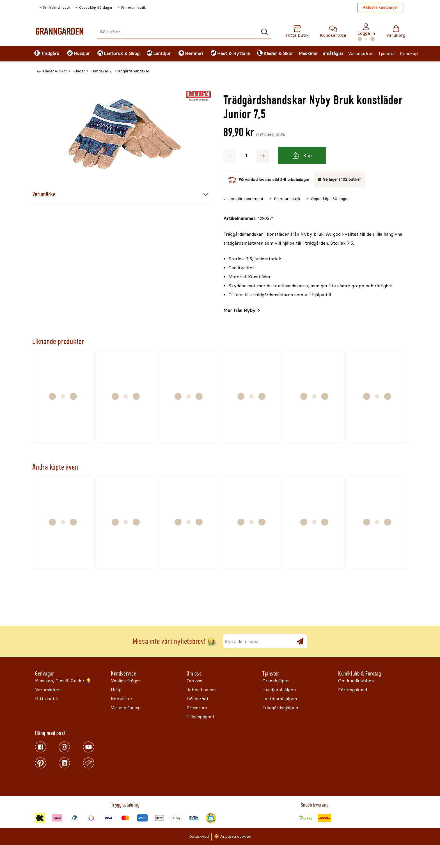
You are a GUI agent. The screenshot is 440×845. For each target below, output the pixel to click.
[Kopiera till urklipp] (248, 218)
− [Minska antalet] (230, 155)
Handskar (99, 71)
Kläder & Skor (54, 71)
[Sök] (264, 32)
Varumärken (360, 53)
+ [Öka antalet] (263, 155)
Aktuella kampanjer (380, 7)
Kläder (79, 71)
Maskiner (308, 53)
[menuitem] (45, 53)
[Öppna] (124, 133)
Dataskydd (199, 836)
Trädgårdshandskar (131, 71)
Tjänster (386, 53)
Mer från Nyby (239, 310)
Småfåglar (332, 53)
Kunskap (409, 53)
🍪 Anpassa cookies (232, 836)
